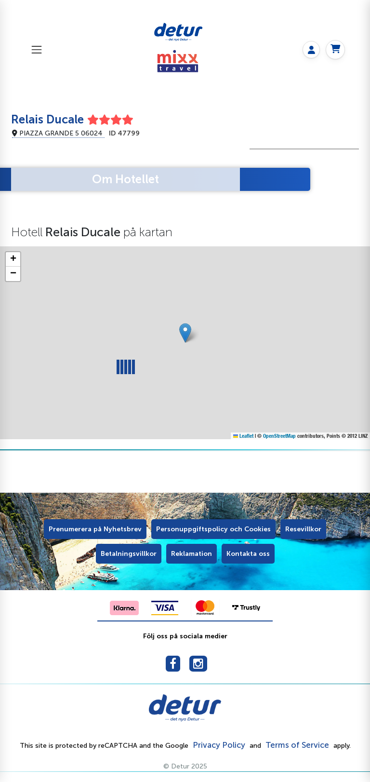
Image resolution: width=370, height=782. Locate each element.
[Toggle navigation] (36, 49)
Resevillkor (303, 529)
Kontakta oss (248, 554)
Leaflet (243, 436)
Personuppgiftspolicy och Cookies (213, 529)
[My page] (311, 49)
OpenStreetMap (279, 436)
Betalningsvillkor (129, 554)
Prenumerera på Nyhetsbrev (95, 529)
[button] (185, 333)
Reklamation (191, 554)
